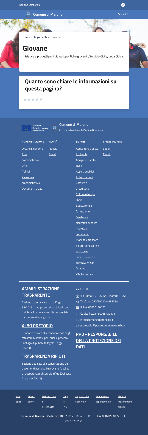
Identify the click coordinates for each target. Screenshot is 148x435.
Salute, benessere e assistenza (87, 248)
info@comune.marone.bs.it (94, 320)
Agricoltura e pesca (87, 148)
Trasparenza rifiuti (43, 356)
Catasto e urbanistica (82, 186)
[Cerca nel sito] (127, 14)
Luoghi (107, 148)
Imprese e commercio (82, 231)
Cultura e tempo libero (85, 197)
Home (26, 37)
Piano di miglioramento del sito (125, 401)
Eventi (107, 154)
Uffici (25, 166)
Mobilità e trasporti (87, 240)
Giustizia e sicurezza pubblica (86, 220)
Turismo (80, 268)
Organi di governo (32, 148)
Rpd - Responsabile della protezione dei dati (98, 340)
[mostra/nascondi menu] (6, 14)
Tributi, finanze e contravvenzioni (85, 260)
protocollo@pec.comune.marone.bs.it (100, 325)
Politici (26, 171)
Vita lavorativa (84, 274)
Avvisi (52, 154)
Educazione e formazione (84, 208)
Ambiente (81, 154)
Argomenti (40, 37)
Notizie (53, 148)
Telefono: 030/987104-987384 (97, 301)
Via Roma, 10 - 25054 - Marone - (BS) (101, 295)
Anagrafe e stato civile (86, 163)
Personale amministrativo (31, 180)
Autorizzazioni (84, 177)
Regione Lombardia (29, 5)
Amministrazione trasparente (40, 291)
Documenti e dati (32, 188)
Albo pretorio (37, 325)
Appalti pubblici (85, 171)
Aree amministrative (31, 157)
